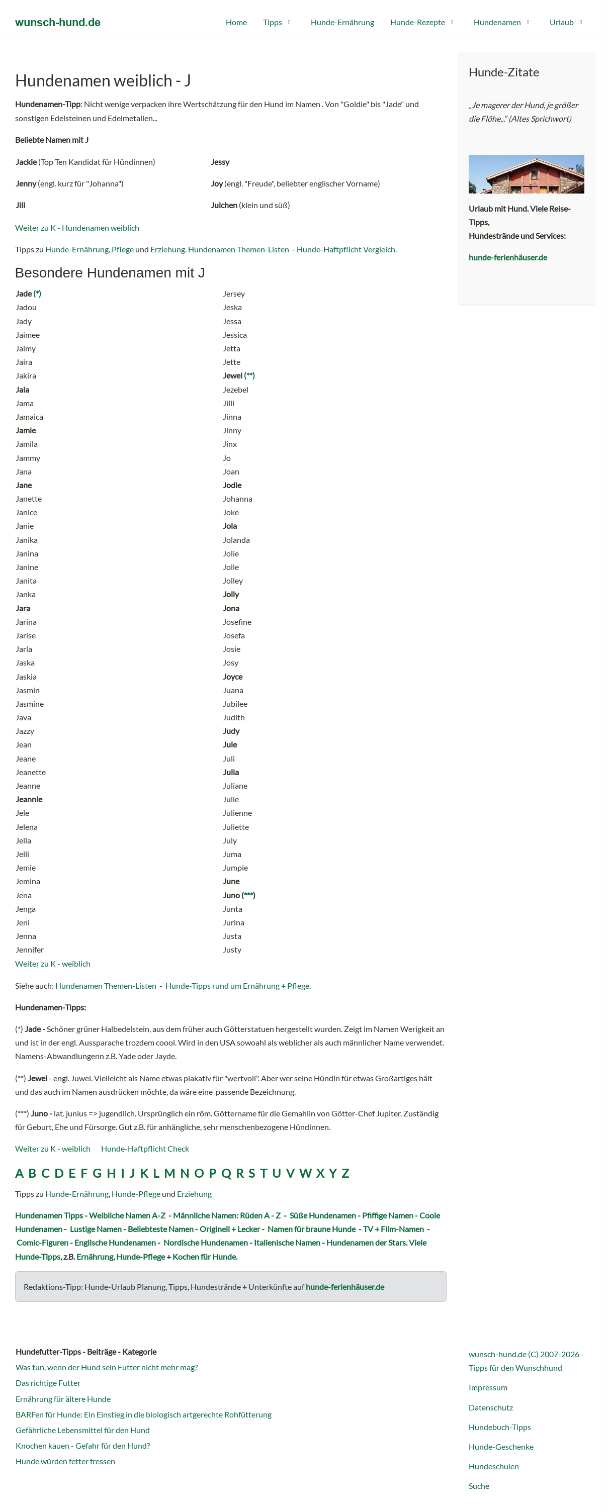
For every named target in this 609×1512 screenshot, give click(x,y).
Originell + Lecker (230, 1229)
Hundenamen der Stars (366, 1242)
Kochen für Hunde (204, 1256)
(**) (249, 375)
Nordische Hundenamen (205, 1242)
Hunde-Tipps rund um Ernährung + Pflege (237, 985)
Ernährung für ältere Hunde (63, 1398)
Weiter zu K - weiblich (53, 963)
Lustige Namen (96, 1229)
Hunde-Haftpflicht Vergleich (346, 249)
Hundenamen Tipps (49, 1215)
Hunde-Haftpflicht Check (145, 1148)
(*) (37, 293)
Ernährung (94, 1256)
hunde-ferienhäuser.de (345, 1286)
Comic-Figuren (42, 1242)
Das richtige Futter (48, 1382)
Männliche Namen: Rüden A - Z (227, 1215)
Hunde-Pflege (136, 1193)
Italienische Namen (287, 1242)
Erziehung (167, 249)
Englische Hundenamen (115, 1242)
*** (248, 895)
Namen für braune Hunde (312, 1229)
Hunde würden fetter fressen (65, 1461)
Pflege (123, 249)
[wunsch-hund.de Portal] (58, 22)
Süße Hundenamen (323, 1215)
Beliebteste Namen (161, 1229)
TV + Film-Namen (393, 1229)
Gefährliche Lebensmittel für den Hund (83, 1430)
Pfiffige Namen (387, 1215)
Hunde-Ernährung (77, 249)
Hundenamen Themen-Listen (238, 249)
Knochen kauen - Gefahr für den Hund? (83, 1445)
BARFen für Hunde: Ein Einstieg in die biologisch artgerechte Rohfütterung (144, 1414)
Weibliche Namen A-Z (127, 1215)
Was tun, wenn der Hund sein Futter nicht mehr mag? (107, 1367)
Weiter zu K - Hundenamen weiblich (77, 227)
